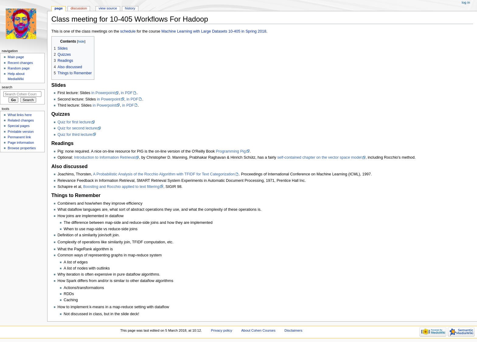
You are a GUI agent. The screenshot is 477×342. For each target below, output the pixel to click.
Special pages (19, 126)
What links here (20, 115)
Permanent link (19, 137)
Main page (16, 57)
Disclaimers (293, 330)
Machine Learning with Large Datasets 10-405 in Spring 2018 (213, 31)
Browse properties (22, 148)
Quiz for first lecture (74, 122)
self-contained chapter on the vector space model (319, 157)
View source (108, 8)
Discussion (79, 8)
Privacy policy (221, 330)
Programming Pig (231, 151)
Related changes (21, 120)
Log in (466, 2)
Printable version (20, 131)
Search (7, 87)
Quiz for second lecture (77, 128)
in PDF (127, 93)
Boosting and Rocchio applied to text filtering (121, 187)
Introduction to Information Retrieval (104, 157)
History (130, 8)
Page (58, 8)
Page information (21, 142)
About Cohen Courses (258, 330)
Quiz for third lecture (74, 134)
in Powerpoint (103, 93)
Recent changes (20, 63)
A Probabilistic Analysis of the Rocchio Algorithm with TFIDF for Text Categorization (164, 174)
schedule (128, 31)
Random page (19, 68)
